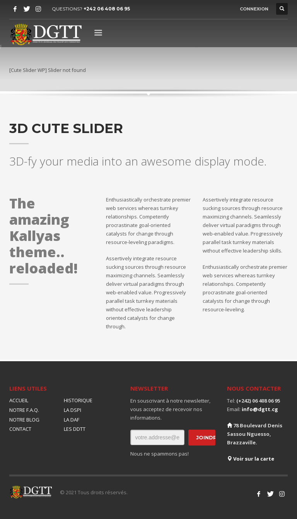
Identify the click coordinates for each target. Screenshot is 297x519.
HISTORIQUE (78, 400)
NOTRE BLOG (24, 419)
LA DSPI (72, 409)
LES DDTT (74, 428)
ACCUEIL (18, 400)
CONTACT (20, 428)
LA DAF (71, 419)
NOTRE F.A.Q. (24, 409)
